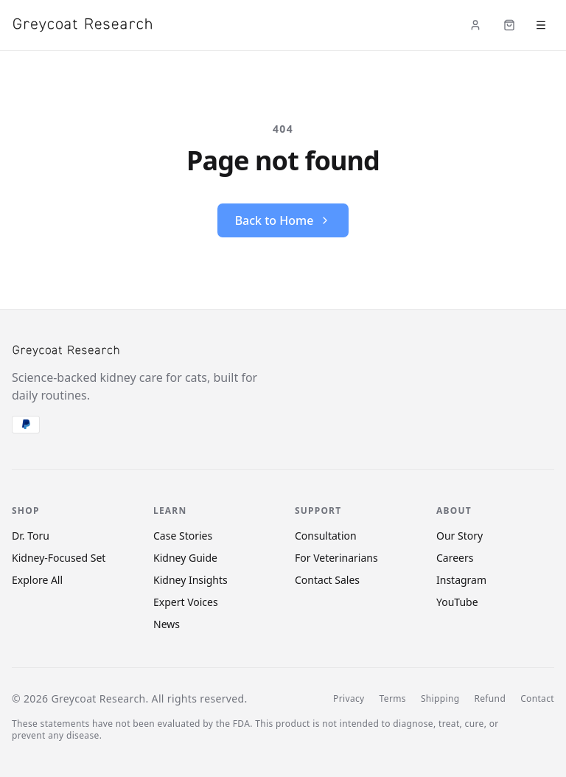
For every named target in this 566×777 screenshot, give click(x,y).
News (166, 624)
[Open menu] (541, 25)
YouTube (457, 602)
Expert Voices (185, 602)
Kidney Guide (185, 558)
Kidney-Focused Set (58, 558)
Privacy (348, 699)
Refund (490, 699)
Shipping (440, 699)
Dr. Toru (30, 536)
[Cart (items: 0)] (509, 25)
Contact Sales (327, 580)
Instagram (461, 580)
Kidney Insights (190, 580)
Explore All (37, 580)
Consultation (326, 536)
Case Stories (182, 536)
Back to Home (283, 220)
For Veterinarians (336, 558)
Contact (537, 699)
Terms (393, 699)
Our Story (459, 536)
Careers (454, 558)
